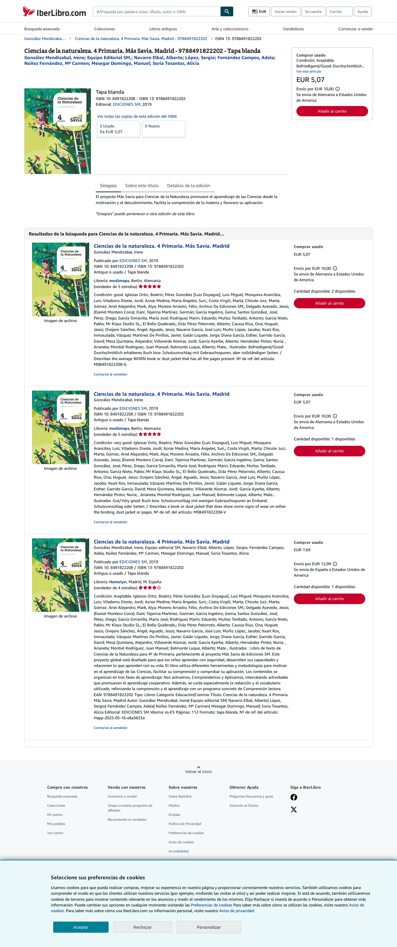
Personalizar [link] (209, 927)
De (118, 128)
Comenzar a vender (355, 28)
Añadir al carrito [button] (332, 111)
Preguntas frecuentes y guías (251, 796)
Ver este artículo (308, 71)
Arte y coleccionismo (230, 28)
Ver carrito (55, 833)
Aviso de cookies (181, 842)
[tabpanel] (191, 205)
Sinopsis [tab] (108, 185)
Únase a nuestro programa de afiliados (130, 807)
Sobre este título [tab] (142, 185)
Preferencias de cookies (211, 904)
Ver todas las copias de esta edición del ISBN (137, 116)
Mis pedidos (56, 824)
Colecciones (104, 28)
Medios (174, 805)
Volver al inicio (198, 771)
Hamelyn (118, 581)
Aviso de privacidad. (237, 910)
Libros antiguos (163, 28)
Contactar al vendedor (110, 374)
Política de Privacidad (185, 824)
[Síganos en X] (293, 810)
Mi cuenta (54, 814)
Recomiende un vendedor (127, 819)
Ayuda (363, 11)
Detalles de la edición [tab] (188, 185)
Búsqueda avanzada (41, 28)
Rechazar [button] (142, 927)
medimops (119, 280)
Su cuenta (313, 11)
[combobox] (156, 11)
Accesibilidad (179, 851)
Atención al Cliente (244, 805)
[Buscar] (227, 11)
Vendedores (293, 28)
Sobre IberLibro (180, 796)
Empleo (174, 814)
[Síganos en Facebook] (293, 797)
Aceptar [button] (80, 927)
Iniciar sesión (286, 11)
